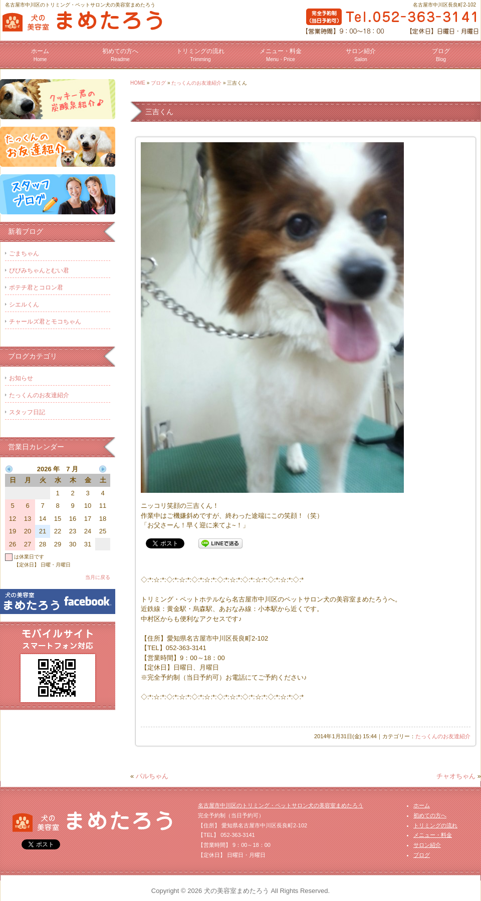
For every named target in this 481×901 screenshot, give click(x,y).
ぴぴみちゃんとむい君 (39, 270)
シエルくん (24, 304)
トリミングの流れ (200, 55)
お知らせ (21, 378)
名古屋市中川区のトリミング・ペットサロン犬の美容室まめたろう (280, 805)
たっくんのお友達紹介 (196, 83)
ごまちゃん (24, 253)
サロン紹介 (361, 55)
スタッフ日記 (27, 412)
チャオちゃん (455, 776)
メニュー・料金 (281, 55)
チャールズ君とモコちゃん (45, 321)
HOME (137, 83)
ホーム (40, 55)
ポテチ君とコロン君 (36, 287)
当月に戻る (97, 577)
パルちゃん (152, 776)
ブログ (441, 55)
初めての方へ (120, 55)
